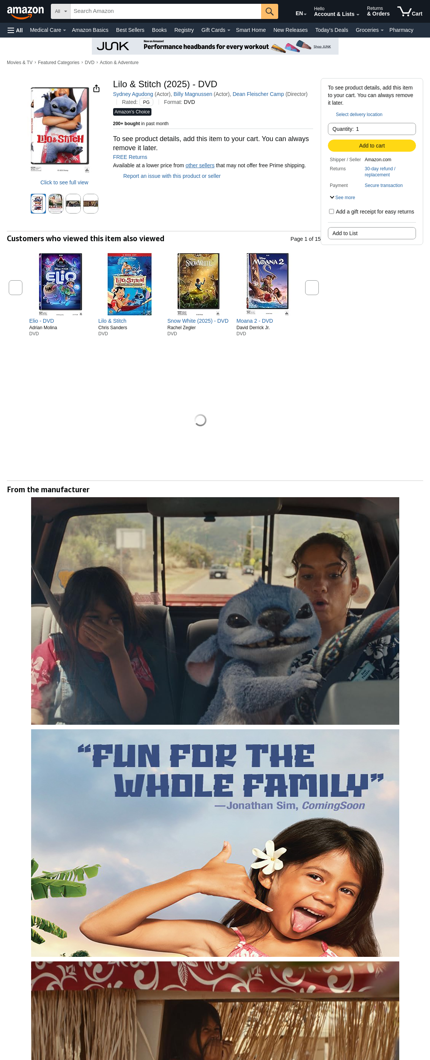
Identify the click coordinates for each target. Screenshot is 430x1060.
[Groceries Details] (382, 30)
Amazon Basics (90, 30)
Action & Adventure (119, 62)
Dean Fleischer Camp (258, 94)
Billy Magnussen (192, 94)
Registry (184, 30)
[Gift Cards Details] (228, 30)
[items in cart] (410, 11)
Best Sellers (130, 30)
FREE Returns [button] (134, 157)
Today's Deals (331, 30)
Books (159, 30)
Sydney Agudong (133, 94)
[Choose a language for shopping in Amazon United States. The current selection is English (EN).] (294, 11)
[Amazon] (26, 11)
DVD (90, 62)
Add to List (345, 233)
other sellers (200, 165)
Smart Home (251, 30)
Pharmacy (401, 30)
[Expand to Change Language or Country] (305, 14)
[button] (15, 30)
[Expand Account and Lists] (357, 15)
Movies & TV (20, 62)
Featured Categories (58, 62)
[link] (60, 321)
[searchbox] (166, 11)
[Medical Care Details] (64, 30)
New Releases (290, 30)
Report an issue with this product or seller (167, 176)
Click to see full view (64, 182)
